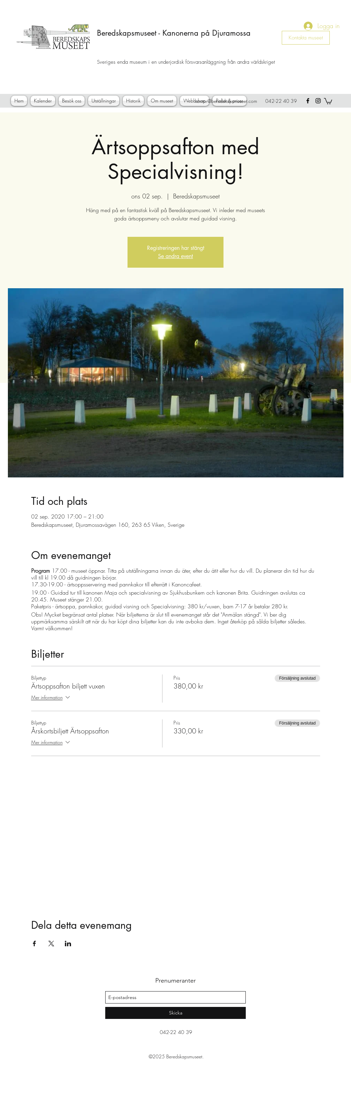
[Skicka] (175, 1013)
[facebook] (307, 100)
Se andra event (175, 256)
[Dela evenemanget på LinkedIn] (68, 943)
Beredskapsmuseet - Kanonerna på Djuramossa (174, 33)
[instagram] (318, 100)
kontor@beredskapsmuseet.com (226, 101)
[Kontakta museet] (306, 38)
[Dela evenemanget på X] (51, 943)
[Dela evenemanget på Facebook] (34, 943)
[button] (328, 100)
